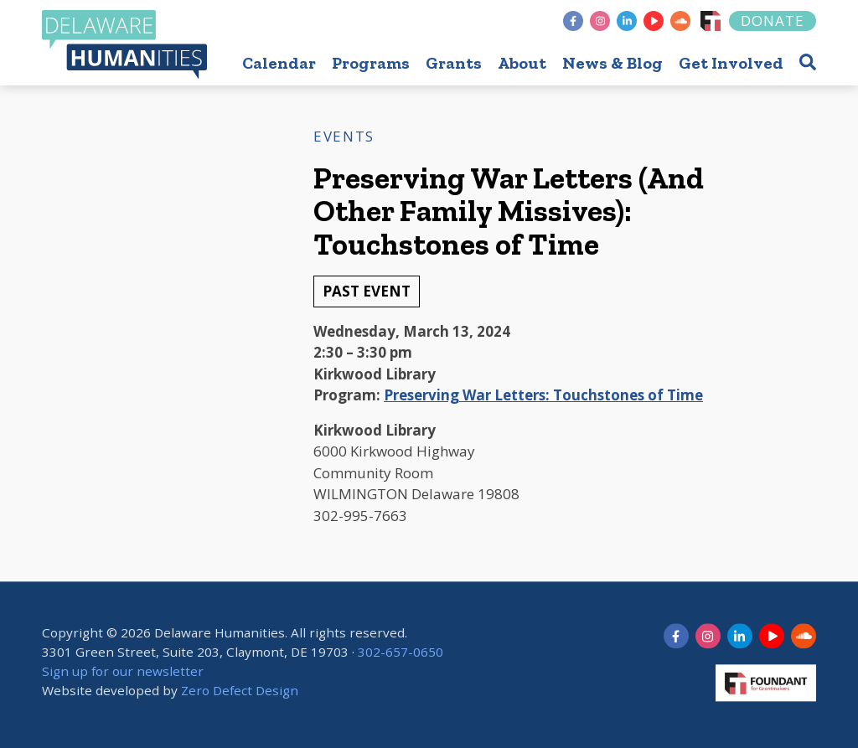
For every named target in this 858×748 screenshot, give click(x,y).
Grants (454, 63)
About (522, 63)
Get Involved (731, 63)
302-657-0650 (400, 652)
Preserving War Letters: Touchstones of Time (543, 395)
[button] (807, 61)
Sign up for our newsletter (123, 671)
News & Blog (612, 63)
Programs (371, 63)
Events (344, 136)
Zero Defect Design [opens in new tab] (239, 690)
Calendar (279, 63)
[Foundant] (710, 21)
